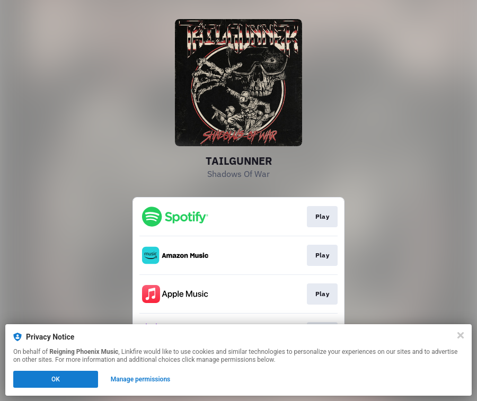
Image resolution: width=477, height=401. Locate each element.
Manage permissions (141, 379)
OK (55, 379)
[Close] (460, 335)
